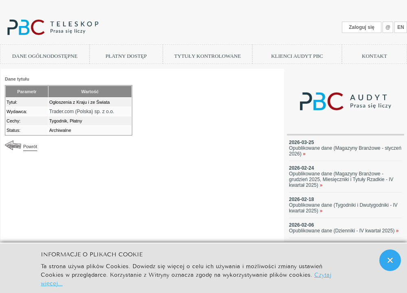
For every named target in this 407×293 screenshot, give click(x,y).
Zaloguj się (362, 27)
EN (400, 27)
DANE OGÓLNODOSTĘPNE (45, 56)
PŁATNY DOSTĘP (126, 56)
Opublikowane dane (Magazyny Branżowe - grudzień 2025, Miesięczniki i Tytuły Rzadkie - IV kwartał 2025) (341, 179)
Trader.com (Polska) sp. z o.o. (81, 111)
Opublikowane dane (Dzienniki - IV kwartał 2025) (344, 231)
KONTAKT (374, 56)
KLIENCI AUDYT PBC (297, 56)
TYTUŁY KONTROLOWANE (207, 56)
